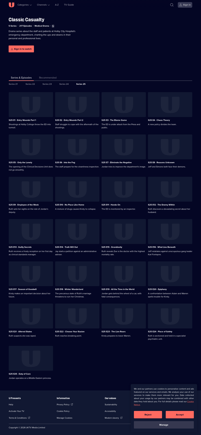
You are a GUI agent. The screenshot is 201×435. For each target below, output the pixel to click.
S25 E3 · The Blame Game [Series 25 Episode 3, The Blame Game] (114, 120)
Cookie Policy (63, 411)
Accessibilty (110, 411)
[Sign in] (185, 5)
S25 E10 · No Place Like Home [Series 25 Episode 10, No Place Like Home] (69, 204)
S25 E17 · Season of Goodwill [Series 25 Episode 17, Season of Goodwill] (23, 289)
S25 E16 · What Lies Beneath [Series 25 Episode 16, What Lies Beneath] (162, 247)
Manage (163, 426)
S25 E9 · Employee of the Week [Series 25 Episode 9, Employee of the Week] (24, 204)
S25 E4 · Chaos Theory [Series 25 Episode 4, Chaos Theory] (159, 120)
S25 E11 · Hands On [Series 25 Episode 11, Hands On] (111, 204)
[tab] (48, 78)
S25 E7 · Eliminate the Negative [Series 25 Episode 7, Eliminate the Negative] (117, 162)
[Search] (172, 5)
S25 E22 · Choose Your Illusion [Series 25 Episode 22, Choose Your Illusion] (69, 331)
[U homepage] (11, 5)
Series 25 (81, 84)
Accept (180, 416)
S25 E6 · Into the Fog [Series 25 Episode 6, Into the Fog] (65, 162)
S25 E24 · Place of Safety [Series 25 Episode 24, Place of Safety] (160, 331)
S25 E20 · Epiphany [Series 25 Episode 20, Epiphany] (157, 289)
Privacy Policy (63, 404)
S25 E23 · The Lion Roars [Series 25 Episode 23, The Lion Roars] (114, 331)
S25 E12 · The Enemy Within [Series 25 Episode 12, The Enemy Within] (161, 204)
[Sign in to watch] (21, 48)
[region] (164, 410)
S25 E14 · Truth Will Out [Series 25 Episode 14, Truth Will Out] (66, 247)
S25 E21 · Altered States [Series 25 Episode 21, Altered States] (20, 331)
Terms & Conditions (18, 417)
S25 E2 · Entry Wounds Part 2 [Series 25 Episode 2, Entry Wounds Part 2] (69, 120)
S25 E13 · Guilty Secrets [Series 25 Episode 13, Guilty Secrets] (20, 247)
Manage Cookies (64, 417)
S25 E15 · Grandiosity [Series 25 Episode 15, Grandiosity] (112, 247)
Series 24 (64, 84)
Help (11, 404)
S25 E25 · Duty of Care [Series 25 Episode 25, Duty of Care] (20, 373)
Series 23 (47, 84)
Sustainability (111, 404)
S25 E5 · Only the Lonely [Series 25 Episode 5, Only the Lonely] (20, 162)
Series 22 (30, 84)
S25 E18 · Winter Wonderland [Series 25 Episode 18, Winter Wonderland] (69, 289)
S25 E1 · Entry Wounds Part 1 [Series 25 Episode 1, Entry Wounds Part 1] (22, 120)
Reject (148, 416)
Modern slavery (112, 417)
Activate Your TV (16, 411)
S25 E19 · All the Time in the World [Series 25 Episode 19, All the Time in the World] (118, 289)
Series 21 (13, 84)
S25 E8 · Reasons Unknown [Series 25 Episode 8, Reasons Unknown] (161, 162)
